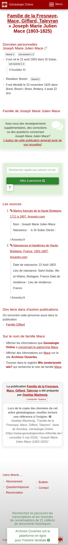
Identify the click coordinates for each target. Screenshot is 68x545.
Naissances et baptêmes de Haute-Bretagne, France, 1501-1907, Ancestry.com (34, 251)
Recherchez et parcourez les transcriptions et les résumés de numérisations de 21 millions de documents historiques (32, 518)
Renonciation (14, 492)
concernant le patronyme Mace (38, 347)
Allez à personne (32, 180)
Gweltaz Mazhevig (34, 394)
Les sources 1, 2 (26, 54)
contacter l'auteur (36, 399)
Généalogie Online (21, 4)
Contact (44, 487)
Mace (47, 352)
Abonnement (14, 481)
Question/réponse (17, 487)
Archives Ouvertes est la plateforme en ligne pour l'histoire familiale (32, 535)
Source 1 (10, 54)
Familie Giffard (15, 324)
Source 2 (35, 79)
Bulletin (43, 482)
